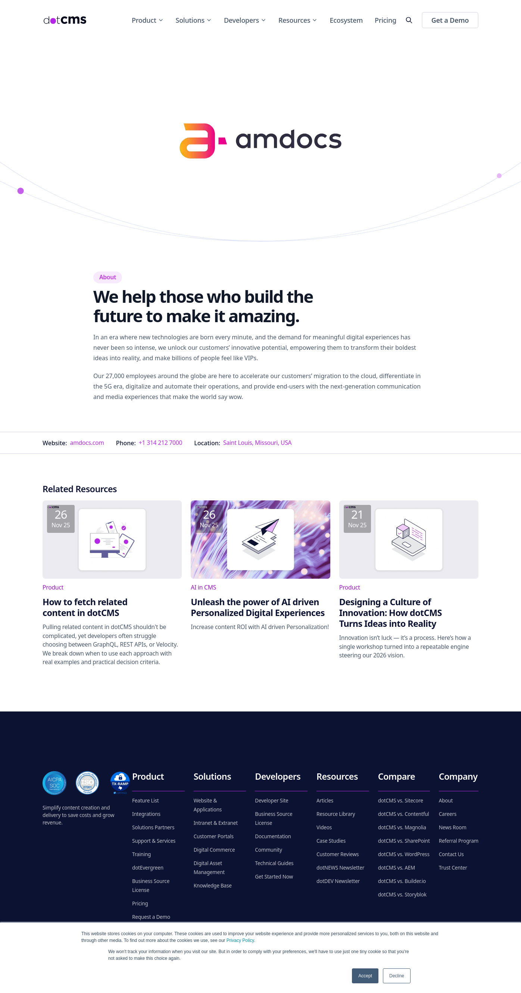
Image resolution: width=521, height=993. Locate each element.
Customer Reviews (337, 854)
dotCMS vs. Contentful (403, 814)
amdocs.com (87, 443)
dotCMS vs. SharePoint (404, 841)
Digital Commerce (214, 849)
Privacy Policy (240, 940)
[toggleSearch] (409, 20)
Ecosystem (346, 20)
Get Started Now (274, 876)
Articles (324, 800)
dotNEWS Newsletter (340, 867)
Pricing (385, 20)
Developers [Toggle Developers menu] (245, 20)
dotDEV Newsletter (338, 881)
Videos (324, 827)
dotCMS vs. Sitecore (400, 800)
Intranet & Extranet (216, 823)
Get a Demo (450, 20)
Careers (447, 814)
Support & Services (153, 841)
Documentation (273, 836)
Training (141, 854)
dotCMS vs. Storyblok (402, 894)
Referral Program (458, 841)
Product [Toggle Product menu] (148, 20)
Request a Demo (151, 917)
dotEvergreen (147, 867)
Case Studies (331, 841)
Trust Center (453, 867)
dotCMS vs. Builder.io (402, 881)
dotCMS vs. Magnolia (402, 827)
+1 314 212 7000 (160, 443)
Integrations (146, 814)
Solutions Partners (153, 827)
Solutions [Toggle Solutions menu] (194, 20)
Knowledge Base (213, 885)
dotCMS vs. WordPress (404, 854)
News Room (453, 827)
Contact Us (451, 854)
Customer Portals (214, 836)
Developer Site (271, 800)
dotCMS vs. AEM (396, 867)
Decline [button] (396, 975)
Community (268, 849)
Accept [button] (365, 975)
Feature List (145, 800)
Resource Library (335, 814)
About (446, 800)
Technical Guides (274, 863)
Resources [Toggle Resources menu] (298, 20)
